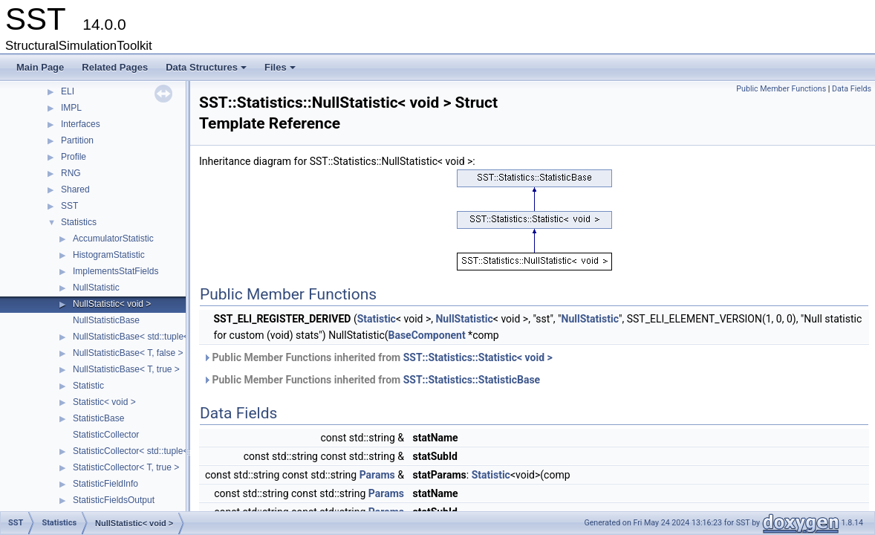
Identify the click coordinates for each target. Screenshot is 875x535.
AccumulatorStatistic (113, 238)
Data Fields (851, 89)
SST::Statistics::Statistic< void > (478, 357)
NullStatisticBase (106, 320)
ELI (67, 91)
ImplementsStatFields (115, 271)
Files (281, 71)
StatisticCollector (106, 434)
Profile (73, 157)
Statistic (88, 385)
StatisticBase (98, 418)
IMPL (71, 108)
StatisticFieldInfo (105, 484)
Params (377, 475)
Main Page (40, 67)
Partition (77, 140)
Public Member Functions (781, 89)
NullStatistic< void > (112, 304)
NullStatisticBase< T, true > (126, 369)
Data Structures (207, 71)
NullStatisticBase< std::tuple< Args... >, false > (164, 336)
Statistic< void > (104, 402)
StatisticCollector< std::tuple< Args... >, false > (164, 451)
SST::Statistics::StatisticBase (472, 380)
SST (69, 206)
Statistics (79, 222)
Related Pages (115, 67)
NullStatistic (96, 287)
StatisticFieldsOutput (113, 500)
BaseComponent (427, 335)
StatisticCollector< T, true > (126, 467)
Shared (75, 189)
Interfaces (80, 124)
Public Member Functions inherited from (378, 357)
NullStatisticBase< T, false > (128, 353)
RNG (71, 173)
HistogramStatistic (109, 255)
